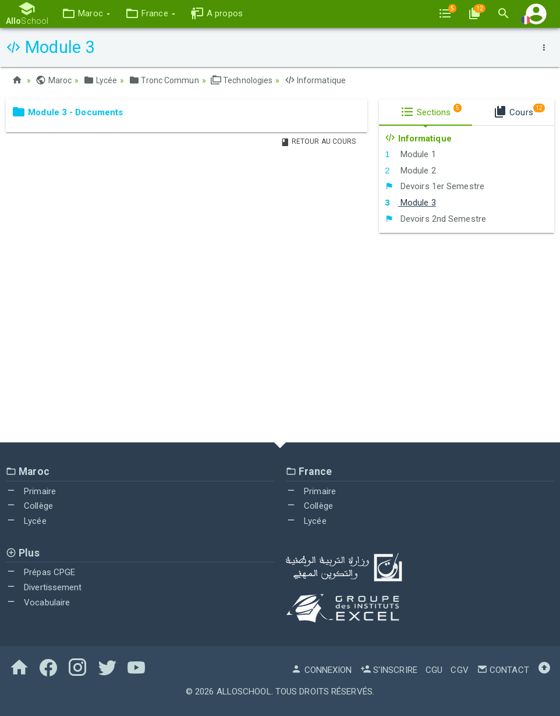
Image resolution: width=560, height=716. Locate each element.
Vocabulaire (38, 602)
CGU (434, 670)
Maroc (54, 80)
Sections (431, 111)
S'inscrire (388, 670)
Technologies (241, 80)
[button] (86, 13)
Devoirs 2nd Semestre (435, 219)
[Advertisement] (280, 337)
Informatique (315, 80)
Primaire (31, 491)
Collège (29, 506)
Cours (519, 111)
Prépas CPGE (40, 572)
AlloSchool (244, 691)
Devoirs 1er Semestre (434, 186)
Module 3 (410, 202)
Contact (503, 670)
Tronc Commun (164, 80)
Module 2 (410, 170)
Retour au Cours (318, 141)
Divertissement (44, 587)
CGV (459, 670)
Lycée (100, 80)
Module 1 (410, 154)
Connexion (321, 670)
